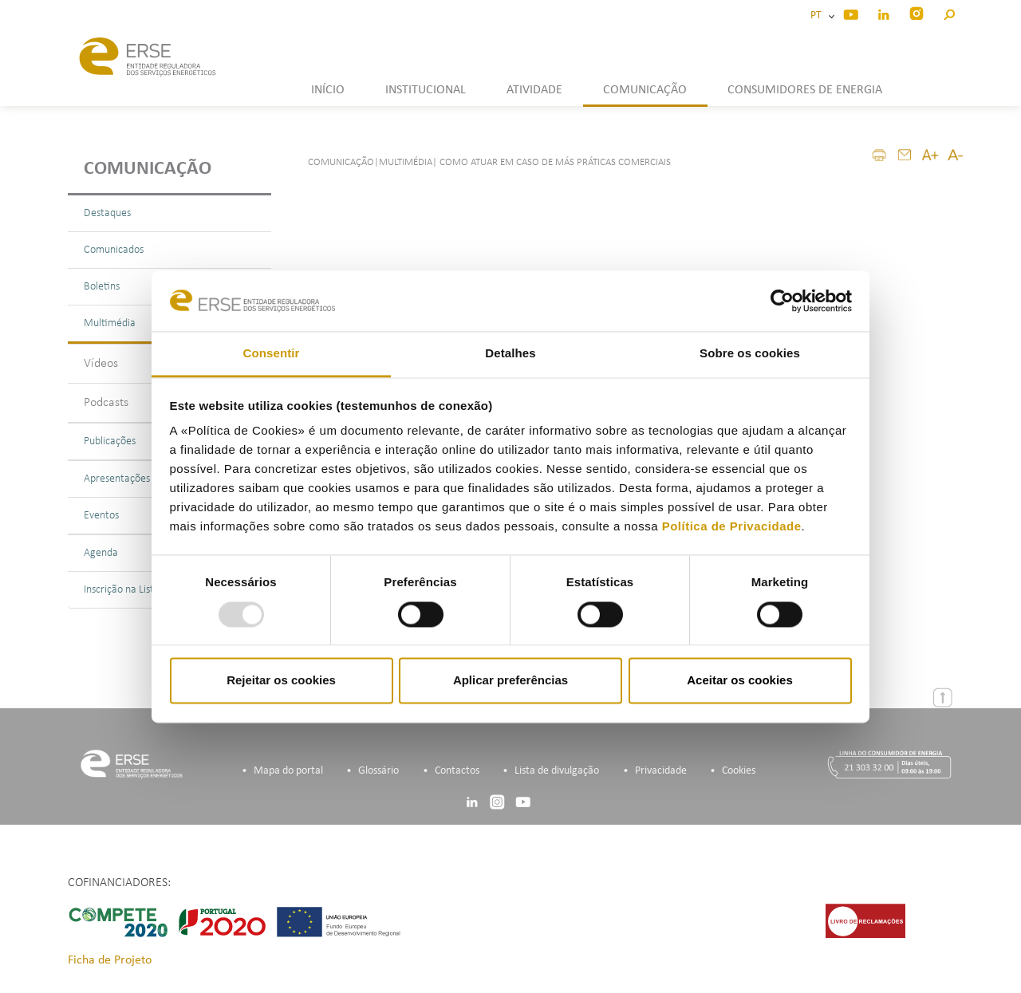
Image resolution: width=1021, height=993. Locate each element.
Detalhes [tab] (510, 354)
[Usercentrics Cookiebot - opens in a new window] (782, 301)
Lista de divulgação (556, 771)
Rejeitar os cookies (281, 681)
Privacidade (661, 771)
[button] (948, 12)
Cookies (738, 771)
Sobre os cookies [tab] (750, 354)
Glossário (378, 771)
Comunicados (114, 250)
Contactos (457, 771)
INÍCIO (328, 90)
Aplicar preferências (510, 681)
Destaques (107, 213)
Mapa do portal (288, 771)
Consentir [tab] (271, 354)
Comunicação (147, 169)
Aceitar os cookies (740, 681)
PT (818, 16)
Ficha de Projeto (110, 960)
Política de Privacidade (732, 527)
